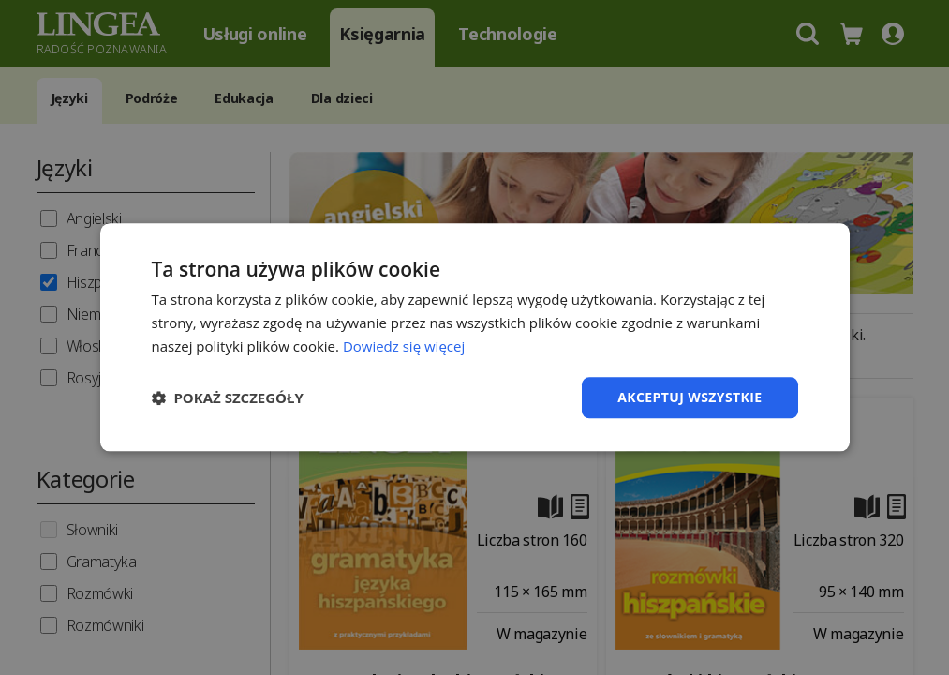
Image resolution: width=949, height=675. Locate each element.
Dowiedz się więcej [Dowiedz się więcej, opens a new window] (404, 346)
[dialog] (474, 337)
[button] (228, 397)
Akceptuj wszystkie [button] (689, 397)
